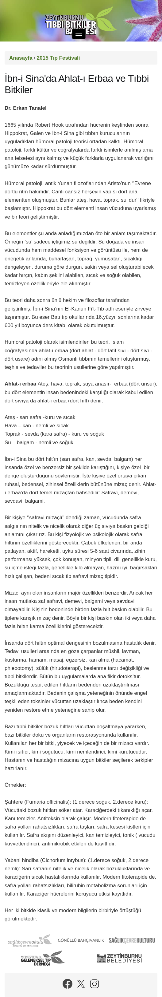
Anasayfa (21, 58)
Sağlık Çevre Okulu (30, 940)
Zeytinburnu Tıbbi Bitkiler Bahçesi (81, 21)
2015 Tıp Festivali (58, 58)
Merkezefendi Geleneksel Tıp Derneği (43, 958)
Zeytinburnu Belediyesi (119, 958)
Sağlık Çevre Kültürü (132, 940)
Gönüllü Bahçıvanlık (81, 940)
